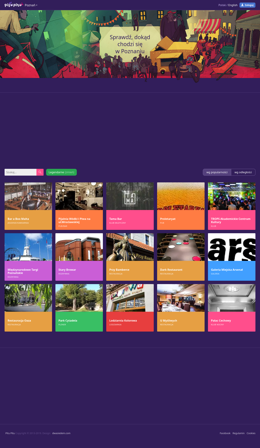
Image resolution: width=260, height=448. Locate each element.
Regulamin (239, 433)
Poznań (30, 5)
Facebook (225, 433)
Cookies (251, 433)
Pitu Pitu (10, 433)
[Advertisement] (130, 130)
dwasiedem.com (61, 433)
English (232, 5)
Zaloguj (249, 5)
